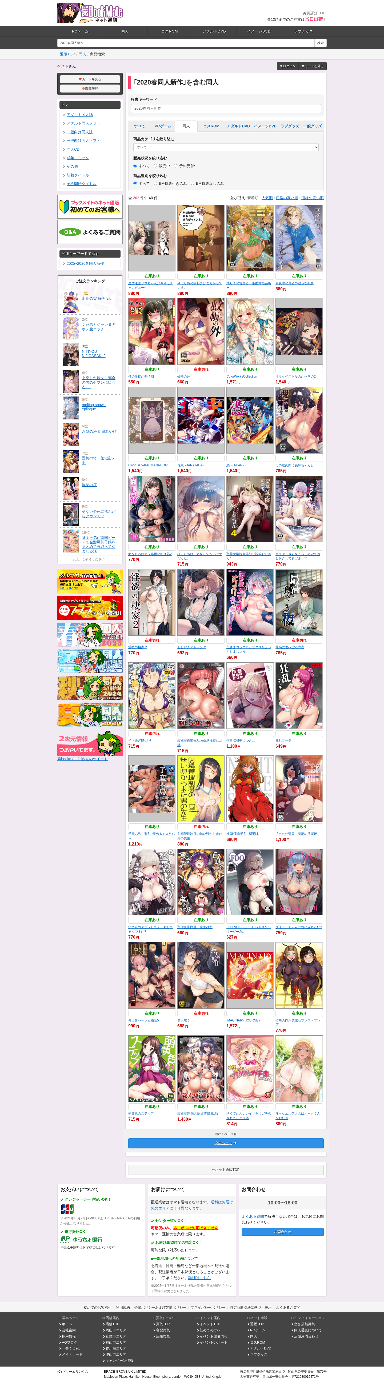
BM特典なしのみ (207, 183)
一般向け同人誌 (77, 132)
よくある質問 (253, 1216)
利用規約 (123, 1307)
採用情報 (67, 1336)
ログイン (288, 66)
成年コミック (75, 158)
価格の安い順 (312, 198)
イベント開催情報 (212, 1336)
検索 (320, 43)
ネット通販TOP (226, 1170)
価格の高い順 (287, 198)
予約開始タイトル (79, 184)
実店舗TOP (314, 13)
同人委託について (306, 1330)
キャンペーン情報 (117, 1361)
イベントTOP (209, 1324)
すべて (139, 126)
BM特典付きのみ (170, 183)
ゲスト (63, 66)
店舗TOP (111, 1324)
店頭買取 (161, 1336)
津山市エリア (114, 1354)
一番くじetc (69, 1348)
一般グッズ (312, 126)
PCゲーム (80, 31)
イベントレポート (212, 1342)
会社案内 (67, 1330)
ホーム (65, 1324)
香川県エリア (114, 1348)
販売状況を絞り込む (150, 158)
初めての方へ (209, 1330)
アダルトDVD (214, 31)
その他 (70, 166)
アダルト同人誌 (77, 115)
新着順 (252, 198)
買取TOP (161, 1324)
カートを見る (312, 66)
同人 (125, 31)
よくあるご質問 (288, 1307)
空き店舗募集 (303, 1324)
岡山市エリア (114, 1330)
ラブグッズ (303, 31)
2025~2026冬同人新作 (83, 263)
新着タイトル (75, 175)
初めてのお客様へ (97, 1307)
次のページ (226, 1143)
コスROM (169, 31)
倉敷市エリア (114, 1336)
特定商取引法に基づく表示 (250, 1307)
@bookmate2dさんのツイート (82, 759)
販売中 (162, 166)
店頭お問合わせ (304, 1336)
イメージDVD (259, 31)
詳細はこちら (199, 1278)
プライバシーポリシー (208, 1307)
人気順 (267, 198)
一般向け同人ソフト (81, 140)
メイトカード (71, 1354)
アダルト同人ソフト (81, 123)
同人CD (70, 149)
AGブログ (68, 1342)
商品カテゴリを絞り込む (153, 139)
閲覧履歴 (90, 88)
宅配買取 (161, 1330)
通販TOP (67, 54)
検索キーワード (144, 99)
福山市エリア (114, 1342)
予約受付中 (186, 166)
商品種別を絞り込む (150, 176)
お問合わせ (282, 1232)
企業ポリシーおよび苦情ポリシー (160, 1307)
